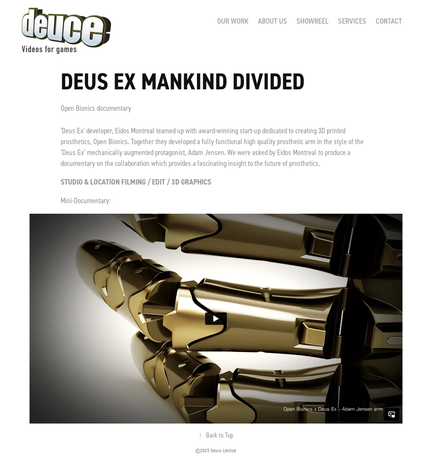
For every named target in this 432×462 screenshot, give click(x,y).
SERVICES (352, 21)
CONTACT (389, 21)
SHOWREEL (312, 21)
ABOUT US (272, 21)
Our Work (233, 21)
